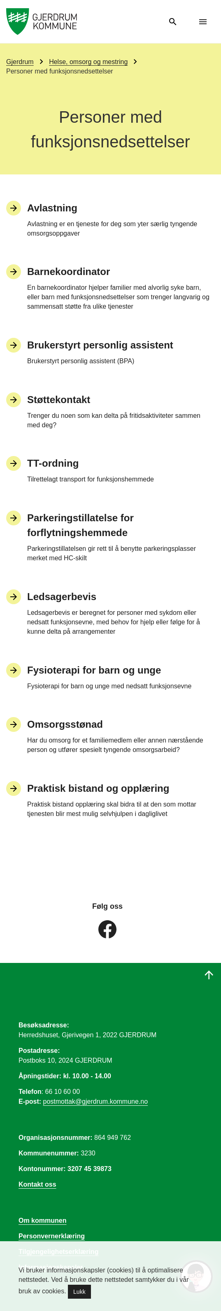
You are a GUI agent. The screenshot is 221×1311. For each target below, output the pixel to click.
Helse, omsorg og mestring (88, 61)
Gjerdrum (20, 61)
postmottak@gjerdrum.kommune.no (95, 1101)
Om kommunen (42, 1220)
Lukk (79, 1291)
